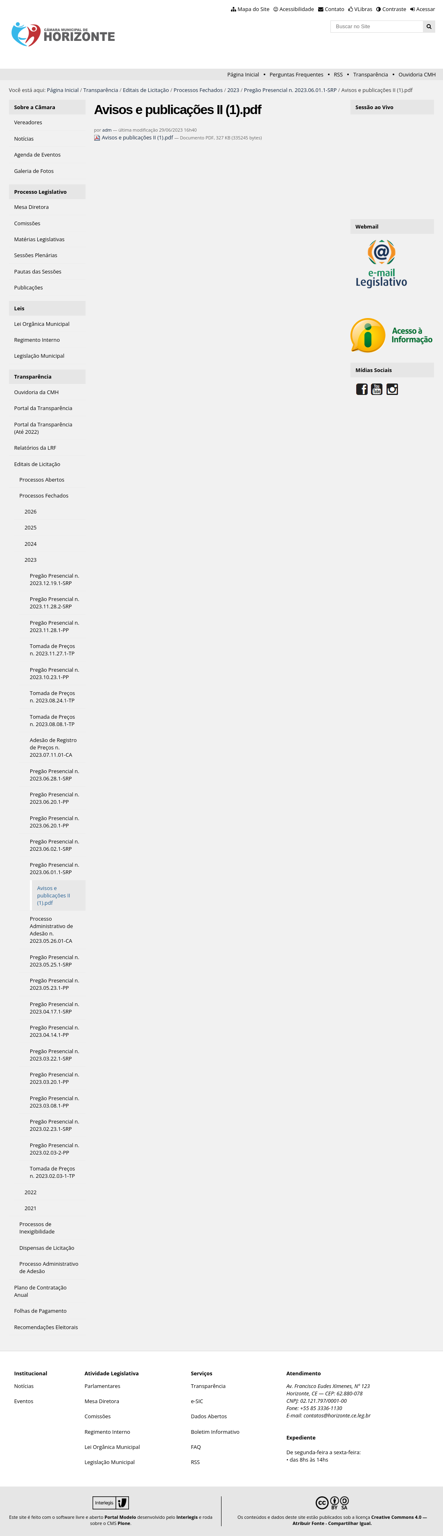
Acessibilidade (297, 9)
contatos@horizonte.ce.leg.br (337, 1415)
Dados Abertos (209, 1416)
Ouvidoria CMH (417, 74)
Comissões (97, 1416)
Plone (124, 1523)
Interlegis (187, 1517)
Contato (335, 9)
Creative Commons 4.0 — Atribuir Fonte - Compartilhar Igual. (360, 1520)
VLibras (364, 9)
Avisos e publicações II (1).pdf (134, 137)
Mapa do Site (253, 9)
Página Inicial (243, 74)
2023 (233, 90)
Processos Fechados (198, 90)
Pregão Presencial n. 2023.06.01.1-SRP (290, 90)
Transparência (370, 74)
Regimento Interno (107, 1431)
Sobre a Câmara (34, 107)
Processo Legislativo (40, 191)
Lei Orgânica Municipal (112, 1447)
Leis (19, 308)
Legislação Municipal (109, 1462)
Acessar (425, 9)
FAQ (196, 1447)
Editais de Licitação (146, 90)
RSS (338, 74)
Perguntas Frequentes (296, 74)
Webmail (366, 226)
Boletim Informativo (215, 1431)
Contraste (394, 9)
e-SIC (197, 1401)
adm (107, 130)
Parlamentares (102, 1386)
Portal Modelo (120, 1517)
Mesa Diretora (101, 1401)
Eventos (23, 1401)
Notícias (24, 1386)
